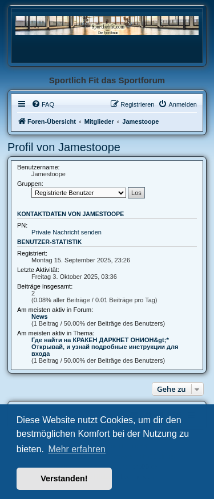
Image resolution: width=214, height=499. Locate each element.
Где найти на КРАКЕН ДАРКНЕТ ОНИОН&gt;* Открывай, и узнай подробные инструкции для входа (105, 346)
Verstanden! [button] (64, 478)
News (39, 316)
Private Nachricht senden (66, 232)
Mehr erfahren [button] (77, 449)
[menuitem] (42, 104)
